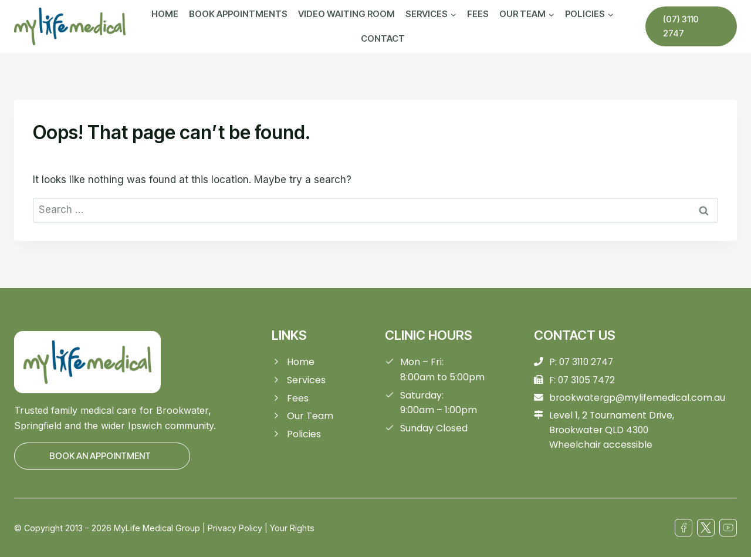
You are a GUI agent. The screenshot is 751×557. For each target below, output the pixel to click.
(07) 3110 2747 (681, 26)
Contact (383, 38)
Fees (478, 13)
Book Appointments (238, 13)
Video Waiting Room (346, 13)
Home (164, 13)
